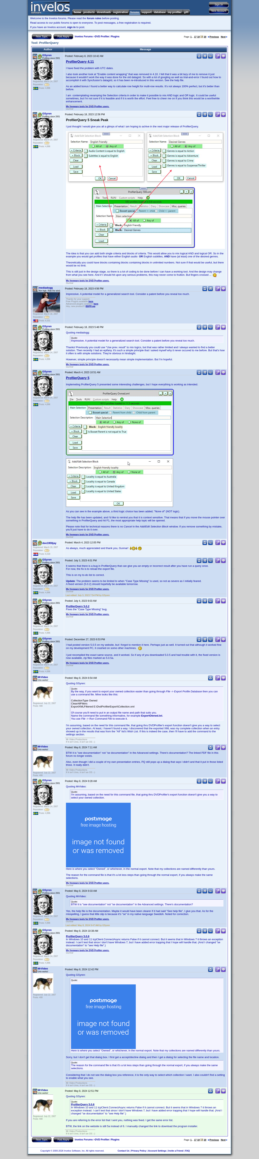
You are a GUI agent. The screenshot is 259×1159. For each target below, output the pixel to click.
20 (205, 37)
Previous (213, 37)
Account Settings (157, 1151)
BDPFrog (90, 306)
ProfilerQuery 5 (77, 378)
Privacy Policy (138, 1151)
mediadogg (46, 287)
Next (224, 37)
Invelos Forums (84, 36)
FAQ (187, 1151)
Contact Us (123, 1151)
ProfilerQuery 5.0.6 (77, 936)
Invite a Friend (175, 1151)
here (90, 301)
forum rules (94, 18)
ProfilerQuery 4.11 (80, 61)
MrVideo (43, 677)
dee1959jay (49, 543)
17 (195, 37)
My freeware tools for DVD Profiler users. (87, 106)
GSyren (47, 55)
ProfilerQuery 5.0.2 (77, 606)
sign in (71, 27)
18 (198, 37)
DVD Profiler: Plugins (107, 36)
